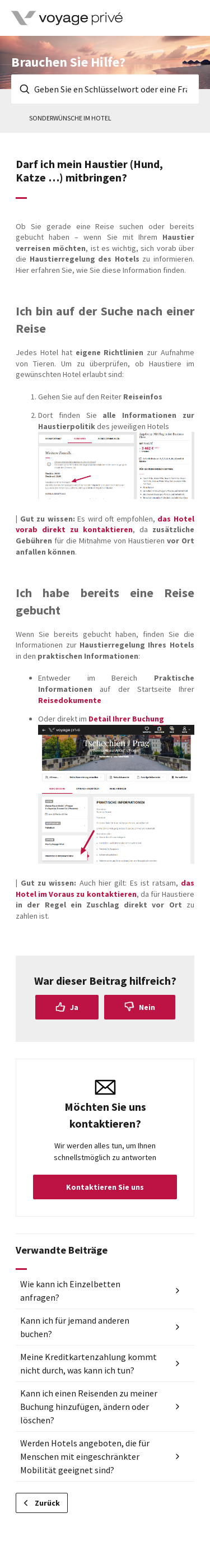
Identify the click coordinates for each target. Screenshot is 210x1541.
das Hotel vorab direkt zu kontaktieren (105, 524)
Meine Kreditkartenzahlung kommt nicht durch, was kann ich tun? (88, 1363)
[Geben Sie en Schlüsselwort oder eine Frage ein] (105, 89)
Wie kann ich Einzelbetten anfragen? (70, 1290)
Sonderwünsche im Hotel (70, 118)
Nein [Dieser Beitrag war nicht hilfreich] (147, 1007)
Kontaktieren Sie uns (105, 1187)
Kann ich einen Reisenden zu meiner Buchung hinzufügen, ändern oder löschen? (88, 1407)
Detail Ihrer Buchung (126, 719)
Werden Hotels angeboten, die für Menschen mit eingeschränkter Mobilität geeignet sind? (85, 1456)
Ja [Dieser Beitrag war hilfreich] (74, 1007)
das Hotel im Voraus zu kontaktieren (105, 888)
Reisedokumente (69, 700)
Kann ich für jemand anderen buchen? (74, 1327)
